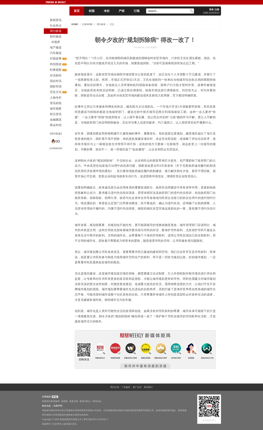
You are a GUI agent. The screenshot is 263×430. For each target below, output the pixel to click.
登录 (211, 9)
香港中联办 (84, 401)
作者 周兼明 (151, 47)
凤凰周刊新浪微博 (51, 401)
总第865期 (87, 24)
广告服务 (125, 387)
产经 (122, 10)
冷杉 (107, 10)
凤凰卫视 (73, 401)
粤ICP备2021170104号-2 (95, 419)
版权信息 (46, 406)
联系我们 (148, 387)
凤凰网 (64, 401)
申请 (54, 396)
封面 (92, 10)
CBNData (96, 401)
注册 (217, 9)
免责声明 (58, 406)
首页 (77, 10)
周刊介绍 (114, 387)
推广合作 (137, 387)
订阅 (137, 10)
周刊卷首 (101, 24)
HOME (74, 24)
